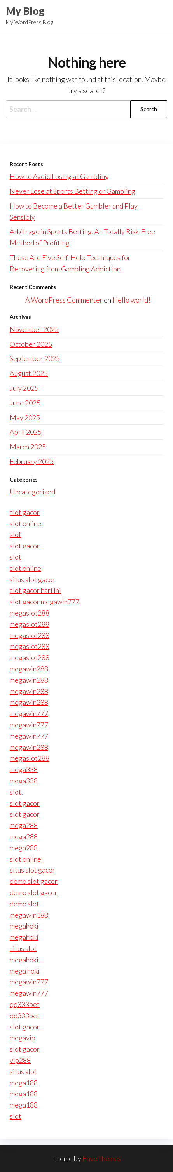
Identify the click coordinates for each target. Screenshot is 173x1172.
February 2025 (32, 461)
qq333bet (25, 1004)
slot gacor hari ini (35, 590)
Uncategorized (32, 491)
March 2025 (28, 446)
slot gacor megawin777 (44, 601)
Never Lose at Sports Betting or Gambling (72, 191)
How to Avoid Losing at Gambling (59, 176)
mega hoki (25, 971)
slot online (25, 523)
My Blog (25, 11)
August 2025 (29, 373)
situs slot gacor (32, 579)
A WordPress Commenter (64, 300)
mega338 (24, 769)
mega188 (24, 1082)
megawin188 (29, 915)
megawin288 (29, 668)
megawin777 (29, 713)
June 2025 (25, 402)
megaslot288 (29, 613)
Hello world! (131, 300)
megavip (22, 1037)
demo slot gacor (34, 881)
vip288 (20, 1060)
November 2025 (34, 329)
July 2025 (24, 388)
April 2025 (26, 432)
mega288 (24, 825)
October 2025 (31, 344)
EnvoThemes (101, 1158)
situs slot (23, 948)
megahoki (24, 926)
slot (15, 534)
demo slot (24, 903)
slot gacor (25, 512)
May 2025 (25, 417)
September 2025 (35, 358)
